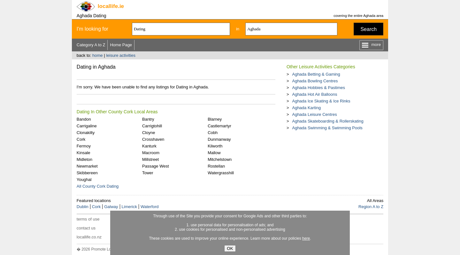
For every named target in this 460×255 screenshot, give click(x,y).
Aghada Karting (306, 107)
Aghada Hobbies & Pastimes (318, 87)
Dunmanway (219, 139)
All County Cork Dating (98, 186)
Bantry (148, 119)
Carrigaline (87, 126)
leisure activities (120, 55)
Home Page (121, 44)
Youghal (84, 179)
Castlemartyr (219, 126)
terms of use (88, 219)
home (97, 55)
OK (230, 248)
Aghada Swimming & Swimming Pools (327, 127)
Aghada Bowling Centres (315, 81)
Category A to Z (91, 44)
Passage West (155, 166)
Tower (147, 172)
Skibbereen (87, 172)
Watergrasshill (221, 172)
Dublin (82, 206)
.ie (111, 6)
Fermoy (84, 146)
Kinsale (83, 152)
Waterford (150, 206)
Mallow (214, 152)
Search (368, 29)
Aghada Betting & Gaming (316, 74)
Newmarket (87, 166)
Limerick (129, 206)
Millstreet (150, 159)
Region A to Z (370, 206)
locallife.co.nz (89, 237)
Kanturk (149, 146)
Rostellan (216, 166)
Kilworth (215, 146)
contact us (86, 228)
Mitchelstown (220, 159)
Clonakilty (86, 132)
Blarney (215, 119)
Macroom (150, 152)
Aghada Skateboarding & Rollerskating (327, 121)
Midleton (84, 159)
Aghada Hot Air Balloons (314, 94)
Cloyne (148, 132)
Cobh (213, 132)
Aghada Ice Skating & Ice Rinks (321, 101)
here (306, 238)
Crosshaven (153, 139)
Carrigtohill (152, 126)
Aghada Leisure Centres (314, 114)
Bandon (84, 119)
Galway (111, 206)
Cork (81, 139)
